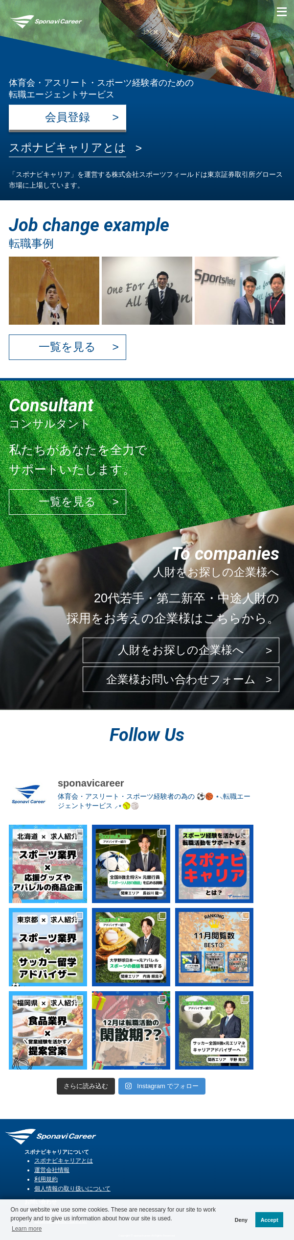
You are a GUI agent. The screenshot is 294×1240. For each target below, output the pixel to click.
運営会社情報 (51, 1170)
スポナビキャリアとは (63, 1160)
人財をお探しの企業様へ (181, 650)
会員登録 (67, 117)
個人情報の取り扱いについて (72, 1188)
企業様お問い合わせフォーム (181, 679)
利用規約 (46, 1179)
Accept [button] (269, 1220)
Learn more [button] (27, 1228)
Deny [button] (241, 1220)
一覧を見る (67, 346)
